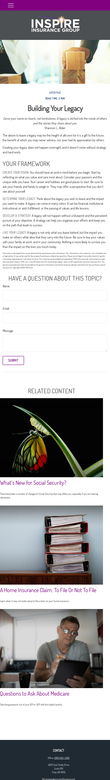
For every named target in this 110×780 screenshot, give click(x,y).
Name (6, 286)
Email (6, 308)
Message (8, 331)
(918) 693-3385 (61, 757)
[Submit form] (13, 360)
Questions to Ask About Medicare (34, 693)
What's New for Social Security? (33, 482)
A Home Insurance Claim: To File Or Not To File (48, 590)
